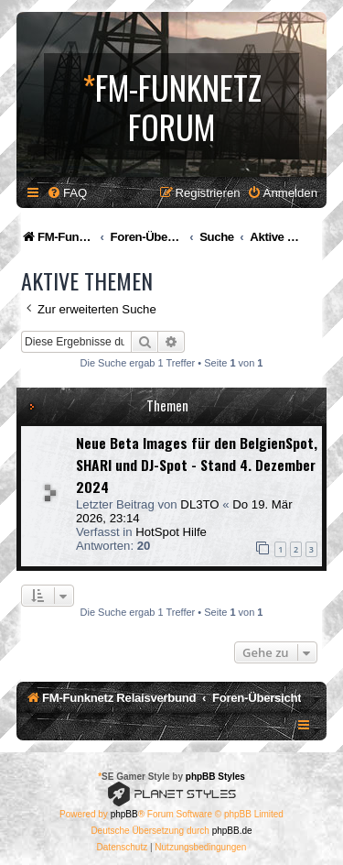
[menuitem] (67, 193)
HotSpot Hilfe (171, 532)
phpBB (124, 814)
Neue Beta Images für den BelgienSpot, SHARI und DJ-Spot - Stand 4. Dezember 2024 (196, 465)
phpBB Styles (215, 777)
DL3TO (199, 504)
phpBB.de (232, 831)
